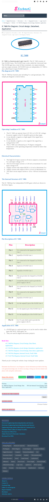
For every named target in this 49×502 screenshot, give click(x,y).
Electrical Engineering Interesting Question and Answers (17, 423)
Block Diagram (16, 449)
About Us (4, 481)
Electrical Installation (28, 452)
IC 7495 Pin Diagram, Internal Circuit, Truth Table (21, 353)
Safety (4, 468)
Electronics (20, 21)
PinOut (13, 23)
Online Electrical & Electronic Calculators (13, 434)
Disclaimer (5, 492)
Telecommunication (36, 455)
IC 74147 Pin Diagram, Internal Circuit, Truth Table (22, 356)
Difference (5, 461)
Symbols (26, 455)
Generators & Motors (39, 449)
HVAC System (37, 464)
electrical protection (32, 445)
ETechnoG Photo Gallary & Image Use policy (14, 429)
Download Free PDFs (8, 436)
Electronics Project (7, 455)
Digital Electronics (11, 21)
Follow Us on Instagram (8, 487)
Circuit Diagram (27, 449)
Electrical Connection (19, 445)
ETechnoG (21, 499)
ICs (26, 21)
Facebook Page (6, 485)
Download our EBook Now (9, 431)
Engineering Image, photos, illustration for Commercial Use (18, 427)
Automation (18, 455)
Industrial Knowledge (8, 464)
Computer (17, 452)
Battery (13, 461)
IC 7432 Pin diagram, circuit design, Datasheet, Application (24, 348)
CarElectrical (34, 458)
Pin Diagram (7, 23)
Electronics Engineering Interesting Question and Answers (18, 425)
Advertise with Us (7, 494)
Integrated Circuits (33, 21)
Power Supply (30, 461)
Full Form (41, 468)
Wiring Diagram (7, 445)
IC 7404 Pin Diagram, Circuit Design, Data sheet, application (24, 351)
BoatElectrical (32, 468)
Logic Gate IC (43, 21)
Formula (11, 468)
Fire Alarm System (20, 468)
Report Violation (6, 489)
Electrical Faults (41, 461)
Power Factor (21, 461)
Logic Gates (20, 464)
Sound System (24, 458)
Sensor (16, 458)
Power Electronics (7, 458)
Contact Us (5, 483)
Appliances (28, 464)
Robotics (5, 471)
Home (3, 21)
